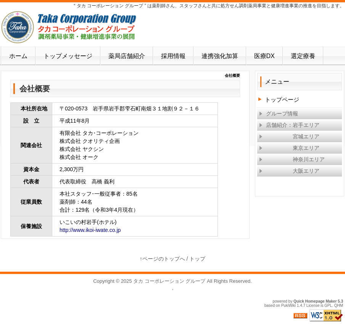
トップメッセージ (68, 56)
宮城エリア (289, 136)
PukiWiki (288, 305)
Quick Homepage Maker (315, 301)
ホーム (18, 56)
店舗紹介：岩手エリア (289, 125)
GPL (328, 305)
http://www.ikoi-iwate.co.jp (90, 230)
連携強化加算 (220, 56)
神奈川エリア (292, 159)
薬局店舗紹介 (126, 56)
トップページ (282, 99)
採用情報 (173, 56)
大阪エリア (289, 171)
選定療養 (303, 56)
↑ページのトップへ (162, 259)
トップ (197, 259)
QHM (338, 305)
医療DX (264, 56)
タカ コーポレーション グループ (169, 281)
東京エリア (289, 148)
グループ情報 (278, 113)
